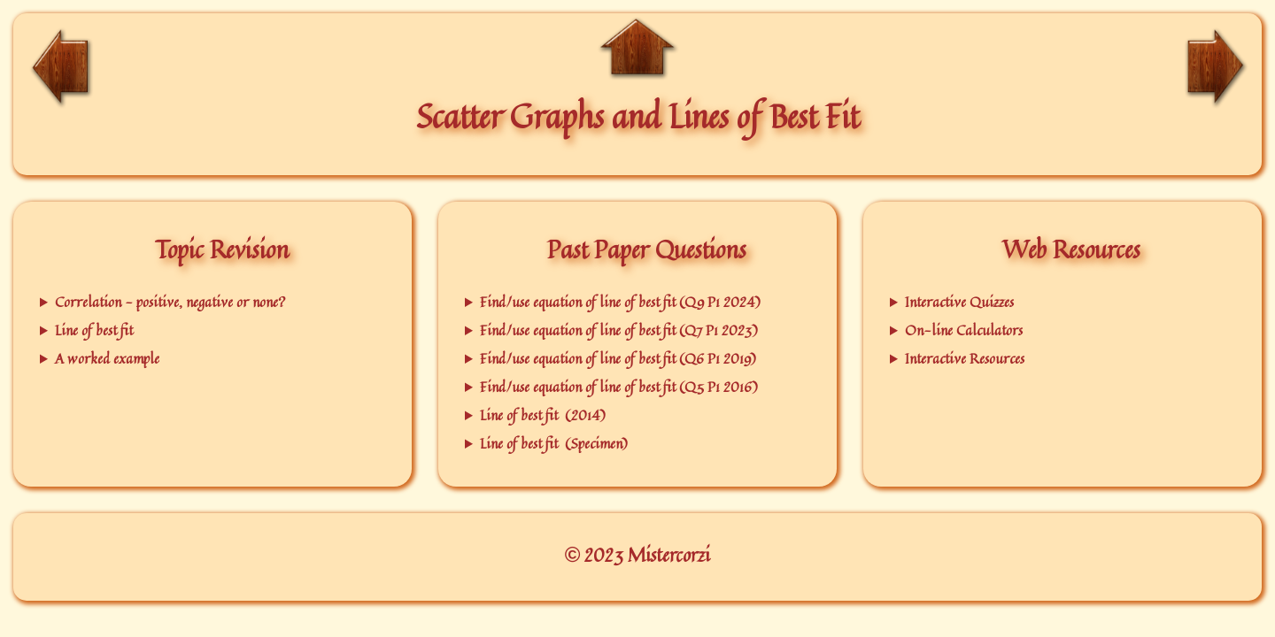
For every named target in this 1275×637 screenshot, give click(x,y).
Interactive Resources (964, 358)
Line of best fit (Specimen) (554, 443)
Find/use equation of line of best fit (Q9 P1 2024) (620, 301)
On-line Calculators (964, 330)
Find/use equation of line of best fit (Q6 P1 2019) (618, 358)
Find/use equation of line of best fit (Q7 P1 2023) (619, 330)
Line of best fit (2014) (543, 415)
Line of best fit (94, 330)
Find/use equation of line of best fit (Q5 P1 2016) (619, 386)
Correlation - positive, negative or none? (170, 301)
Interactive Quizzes (959, 301)
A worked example (107, 358)
